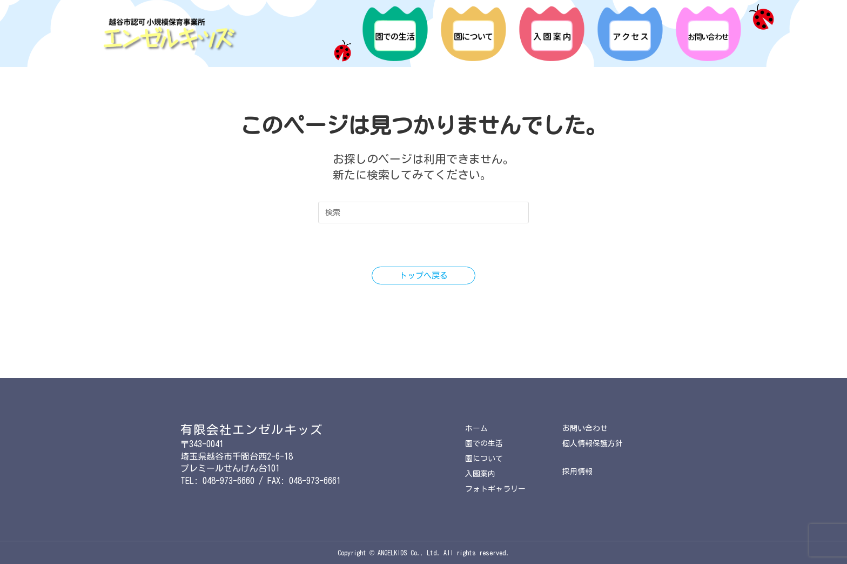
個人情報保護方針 (594, 439)
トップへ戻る (423, 275)
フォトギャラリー (497, 489)
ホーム (477, 423)
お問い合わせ (586, 423)
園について (485, 456)
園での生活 (485, 439)
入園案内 (481, 472)
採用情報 (578, 469)
